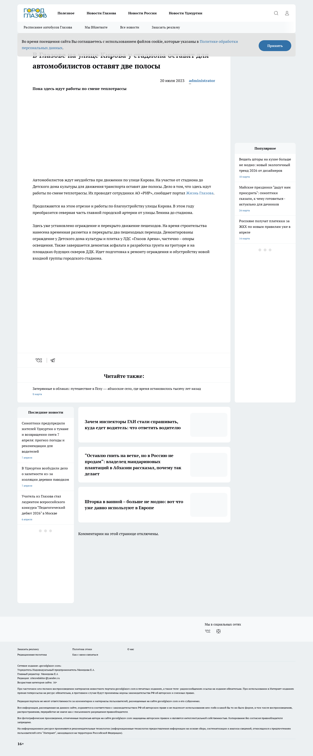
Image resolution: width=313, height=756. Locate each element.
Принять (275, 45)
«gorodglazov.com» (49, 665)
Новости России (142, 13)
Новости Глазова (101, 13)
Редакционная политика (32, 654)
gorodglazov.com (125, 688)
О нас (130, 649)
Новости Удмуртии (185, 13)
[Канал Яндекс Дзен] (218, 631)
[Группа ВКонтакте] (207, 631)
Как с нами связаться (85, 654)
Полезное (66, 13)
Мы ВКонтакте (96, 27)
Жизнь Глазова (199, 192)
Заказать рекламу (166, 27)
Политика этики (82, 649)
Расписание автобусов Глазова (48, 27)
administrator (202, 80)
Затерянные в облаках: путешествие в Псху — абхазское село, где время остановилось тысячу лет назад (124, 391)
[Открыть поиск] (276, 13)
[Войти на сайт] (287, 13)
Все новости (129, 27)
